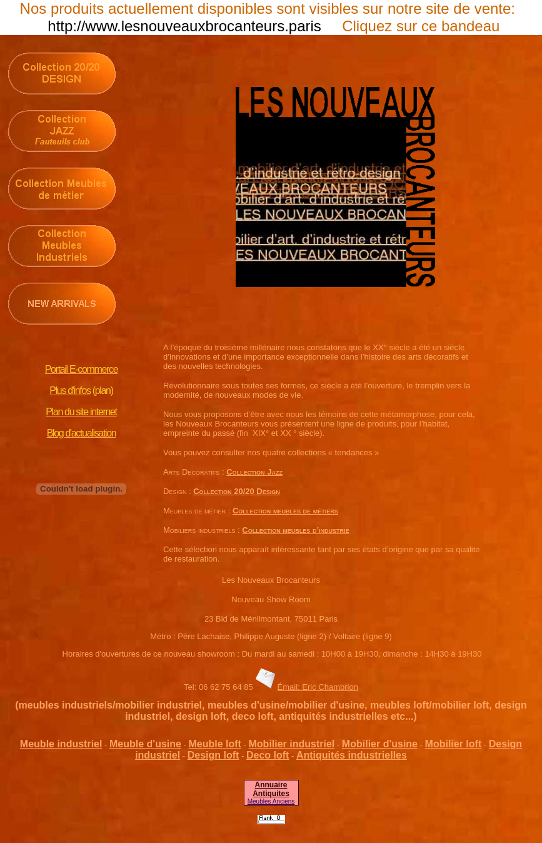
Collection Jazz (254, 472)
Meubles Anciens (271, 801)
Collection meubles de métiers (285, 510)
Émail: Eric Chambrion (318, 687)
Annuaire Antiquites (271, 789)
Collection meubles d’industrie (295, 530)
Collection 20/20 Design (236, 491)
